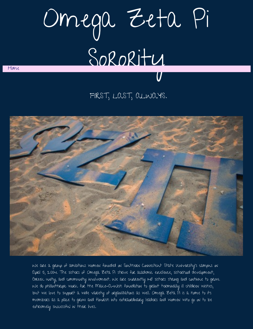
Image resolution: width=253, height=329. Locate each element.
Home (13, 69)
